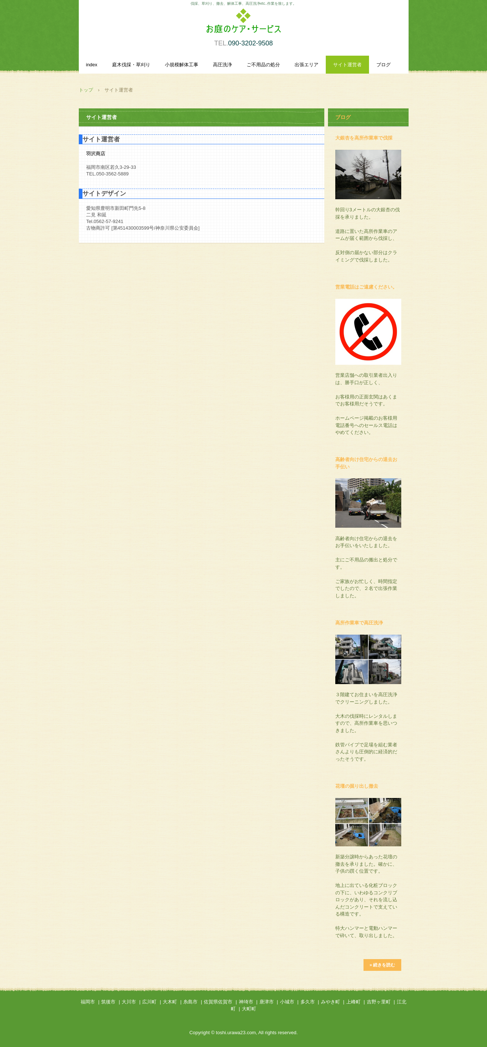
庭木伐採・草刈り (131, 64)
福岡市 (88, 1002)
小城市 (287, 1002)
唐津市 (266, 1002)
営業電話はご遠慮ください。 (366, 287)
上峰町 (353, 1002)
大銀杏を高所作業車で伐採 (363, 138)
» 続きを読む (382, 965)
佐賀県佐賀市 (218, 1002)
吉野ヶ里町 (379, 1002)
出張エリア (306, 64)
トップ (86, 90)
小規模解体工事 (181, 64)
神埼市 (246, 1002)
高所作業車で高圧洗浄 (359, 622)
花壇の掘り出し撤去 (356, 786)
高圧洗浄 (222, 64)
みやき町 (330, 1002)
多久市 (307, 1002)
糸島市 (190, 1002)
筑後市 (108, 1002)
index (91, 64)
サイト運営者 (347, 64)
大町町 (249, 1008)
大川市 (129, 1002)
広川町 (149, 1002)
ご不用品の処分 (263, 64)
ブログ (383, 64)
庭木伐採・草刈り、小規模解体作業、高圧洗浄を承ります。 (244, 24)
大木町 (170, 1002)
